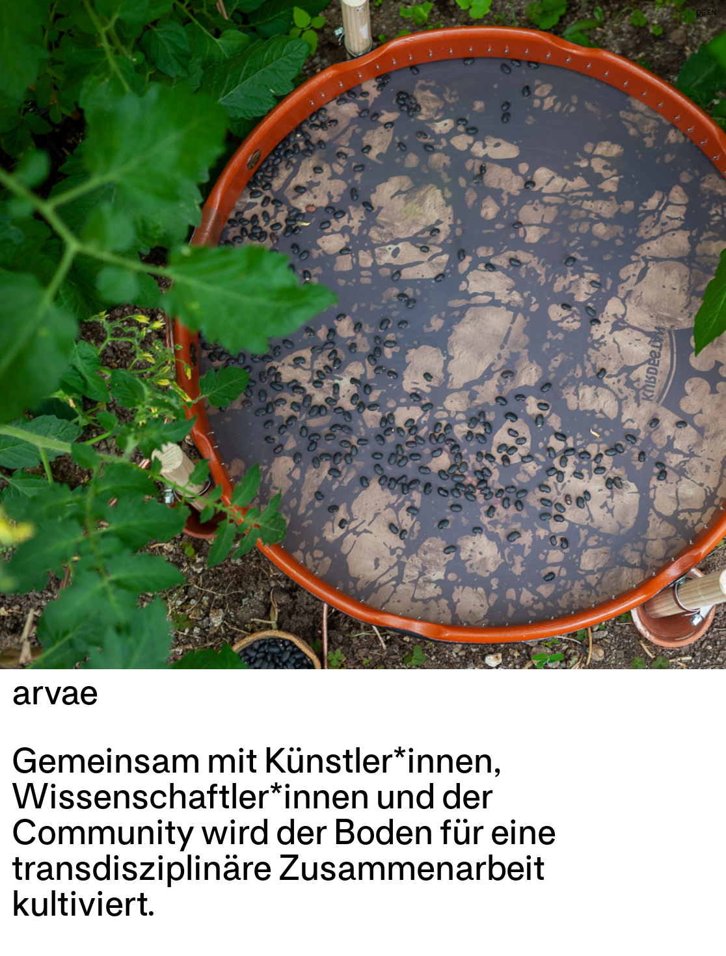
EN (711, 12)
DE (700, 12)
